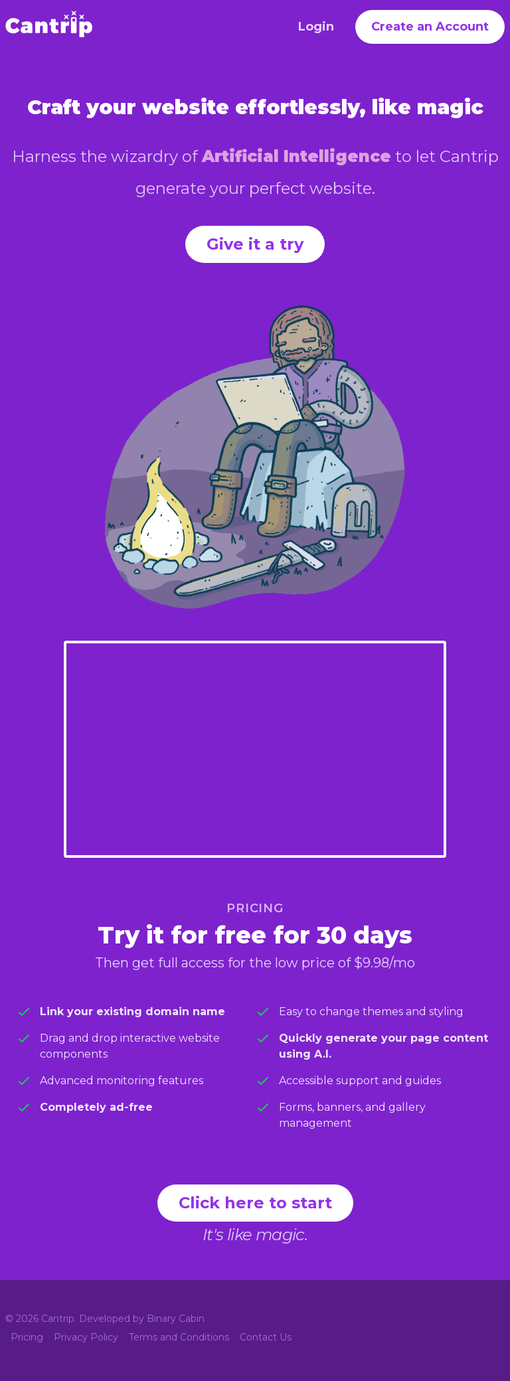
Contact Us (266, 1337)
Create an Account (430, 26)
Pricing (27, 1337)
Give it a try (255, 244)
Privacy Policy (86, 1337)
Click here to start (255, 1202)
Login (316, 26)
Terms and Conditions (179, 1337)
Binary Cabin (176, 1319)
